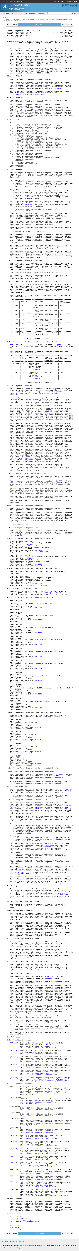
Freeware (5, 13)
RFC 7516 (23, 1052)
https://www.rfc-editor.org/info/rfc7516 (38, 1054)
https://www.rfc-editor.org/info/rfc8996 (38, 1173)
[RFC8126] (60, 774)
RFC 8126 (23, 1152)
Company (40, 13)
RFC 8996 (37, 1172)
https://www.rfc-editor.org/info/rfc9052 (38, 1075)
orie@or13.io (21, 1229)
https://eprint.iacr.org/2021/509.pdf (37, 1132)
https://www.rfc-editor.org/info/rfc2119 (38, 1048)
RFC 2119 (50, 1045)
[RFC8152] (25, 807)
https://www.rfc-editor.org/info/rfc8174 (47, 1067)
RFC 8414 (52, 1164)
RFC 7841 (57, 88)
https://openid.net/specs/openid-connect (52, 1123)
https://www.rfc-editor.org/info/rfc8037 (38, 1061)
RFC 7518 (59, 1135)
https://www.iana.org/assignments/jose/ (38, 1116)
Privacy (21, 1241)
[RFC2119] (20, 268)
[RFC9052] (58, 393)
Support (31, 13)
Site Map (5, 1241)
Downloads (69, 1)
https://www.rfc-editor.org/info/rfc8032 (38, 1146)
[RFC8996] (22, 872)
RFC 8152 (23, 1158)
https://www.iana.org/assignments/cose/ (38, 1110)
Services (23, 13)
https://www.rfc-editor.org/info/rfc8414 (38, 1167)
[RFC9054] (59, 593)
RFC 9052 (53, 1072)
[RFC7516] (60, 392)
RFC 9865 (66, 25)
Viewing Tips (13, 1241)
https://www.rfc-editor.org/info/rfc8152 (38, 1159)
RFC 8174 (46, 1066)
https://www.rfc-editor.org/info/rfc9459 (38, 1187)
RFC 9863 (13, 25)
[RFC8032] (36, 369)
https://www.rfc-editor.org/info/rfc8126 (38, 1153)
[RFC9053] (14, 285)
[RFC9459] (26, 983)
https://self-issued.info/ (27, 1221)
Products (14, 13)
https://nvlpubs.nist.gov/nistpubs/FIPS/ (38, 1102)
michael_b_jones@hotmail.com (28, 1220)
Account (56, 1)
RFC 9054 (40, 1178)
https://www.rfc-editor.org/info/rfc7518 (38, 1138)
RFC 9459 (60, 1184)
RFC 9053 (42, 1079)
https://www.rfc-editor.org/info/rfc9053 (50, 1081)
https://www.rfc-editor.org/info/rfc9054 (44, 1179)
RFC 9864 (38, 551)
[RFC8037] (14, 345)
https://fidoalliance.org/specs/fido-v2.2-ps (45, 1091)
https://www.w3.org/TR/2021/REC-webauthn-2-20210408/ (44, 1196)
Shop (62, 1)
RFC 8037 (31, 1060)
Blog (75, 1)
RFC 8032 (50, 1143)
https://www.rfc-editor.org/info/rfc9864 (27, 94)
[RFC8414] (28, 205)
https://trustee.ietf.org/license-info (28, 108)
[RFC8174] (29, 268)
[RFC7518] (62, 291)
